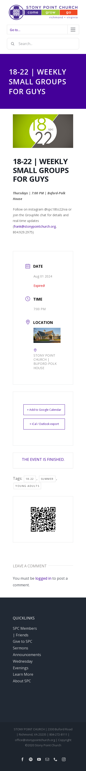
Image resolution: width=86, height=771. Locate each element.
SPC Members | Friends (25, 632)
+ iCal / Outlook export (44, 424)
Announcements (26, 654)
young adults (27, 486)
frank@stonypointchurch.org (35, 226)
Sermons (20, 648)
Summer (47, 478)
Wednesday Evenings (23, 664)
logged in (43, 578)
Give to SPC (22, 641)
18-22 (30, 478)
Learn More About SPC (23, 677)
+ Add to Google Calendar (44, 410)
